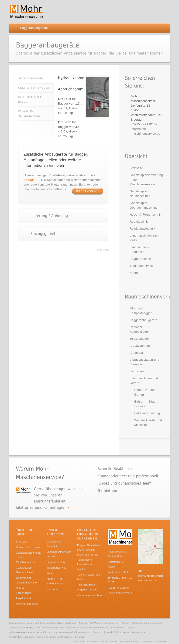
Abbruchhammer (36, 79)
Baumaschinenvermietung (31, 547)
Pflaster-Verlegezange (29, 113)
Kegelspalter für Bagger (32, 99)
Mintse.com (79, 637)
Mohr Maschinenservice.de (30, 637)
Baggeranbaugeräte (143, 320)
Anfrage (29, 180)
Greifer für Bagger (33, 88)
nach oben (103, 250)
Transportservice (141, 266)
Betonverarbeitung (147, 413)
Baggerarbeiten (140, 259)
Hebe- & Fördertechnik (145, 214)
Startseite (136, 168)
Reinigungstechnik (142, 228)
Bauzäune (137, 371)
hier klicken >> (147, 580)
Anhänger (136, 352)
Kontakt (135, 273)
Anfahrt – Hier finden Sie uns (124, 642)
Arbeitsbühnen (140, 345)
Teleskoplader (139, 338)
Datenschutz (147, 642)
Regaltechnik (139, 221)
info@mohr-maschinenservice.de (129, 632)
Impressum (161, 642)
